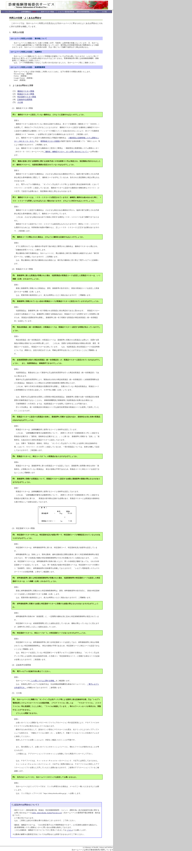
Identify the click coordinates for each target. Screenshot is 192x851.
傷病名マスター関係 (25, 91)
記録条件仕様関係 (24, 100)
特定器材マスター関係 (26, 97)
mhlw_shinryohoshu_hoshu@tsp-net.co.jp (46, 813)
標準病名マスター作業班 (50, 141)
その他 (20, 102)
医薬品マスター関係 (25, 94)
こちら (69, 830)
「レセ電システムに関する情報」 (43, 681)
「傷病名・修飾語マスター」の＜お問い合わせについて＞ (66, 152)
